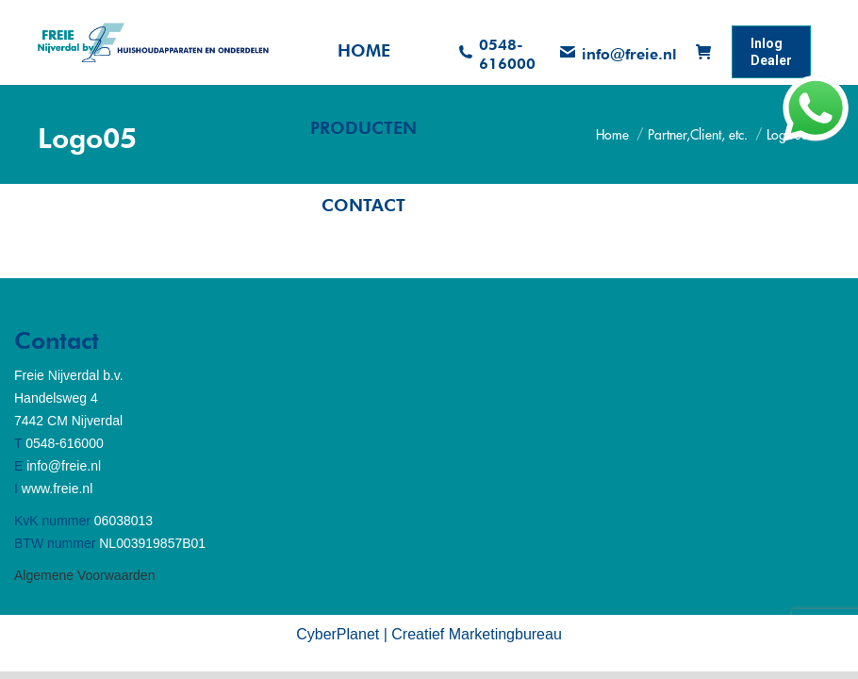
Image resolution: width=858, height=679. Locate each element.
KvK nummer (52, 520)
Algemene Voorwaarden (84, 575)
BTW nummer (54, 543)
